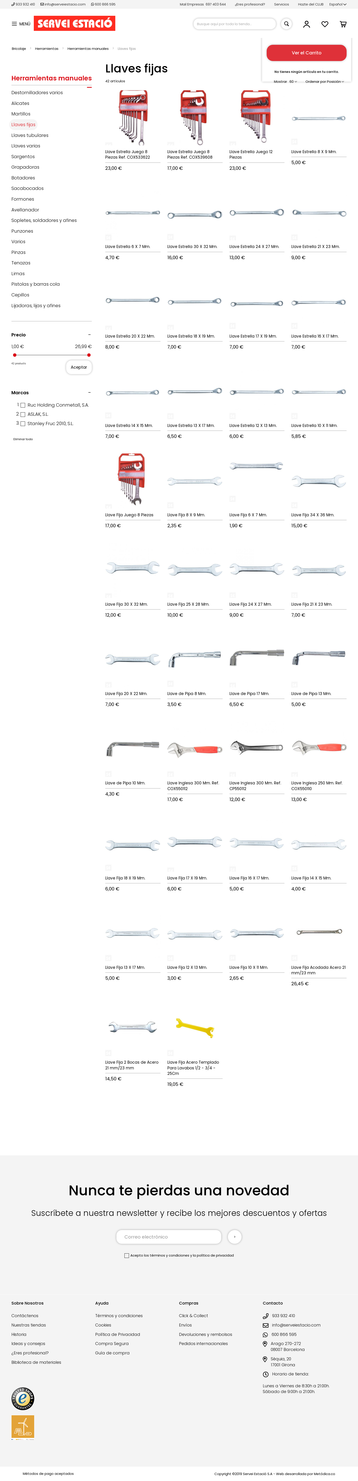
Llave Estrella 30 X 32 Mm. (192, 246)
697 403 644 (216, 4)
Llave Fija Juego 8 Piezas (129, 515)
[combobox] (235, 24)
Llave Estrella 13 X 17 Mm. (191, 425)
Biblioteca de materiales (36, 1362)
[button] (338, 4)
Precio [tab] (18, 335)
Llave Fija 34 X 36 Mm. (312, 515)
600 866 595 (103, 4)
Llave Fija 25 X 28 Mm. (188, 604)
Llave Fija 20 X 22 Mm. (126, 693)
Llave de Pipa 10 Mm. (125, 783)
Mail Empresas (192, 4)
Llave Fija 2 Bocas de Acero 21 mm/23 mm (131, 1065)
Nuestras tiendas (28, 1325)
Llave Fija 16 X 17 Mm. (249, 878)
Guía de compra (112, 1353)
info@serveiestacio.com (63, 4)
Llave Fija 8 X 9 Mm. (186, 515)
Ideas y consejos (28, 1343)
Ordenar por (315, 81)
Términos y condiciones (119, 1316)
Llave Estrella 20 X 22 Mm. (130, 336)
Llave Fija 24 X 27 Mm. (250, 604)
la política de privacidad (213, 1255)
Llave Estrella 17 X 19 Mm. (253, 336)
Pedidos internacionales (203, 1343)
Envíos (185, 1325)
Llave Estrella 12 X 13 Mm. (253, 425)
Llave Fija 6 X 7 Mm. (248, 515)
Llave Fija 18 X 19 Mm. (125, 878)
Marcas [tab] (20, 392)
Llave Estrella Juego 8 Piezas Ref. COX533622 (127, 154)
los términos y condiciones (166, 1255)
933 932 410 (23, 4)
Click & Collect (193, 1316)
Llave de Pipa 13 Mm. (311, 693)
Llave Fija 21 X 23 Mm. (311, 604)
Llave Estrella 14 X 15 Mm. (129, 425)
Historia (18, 1334)
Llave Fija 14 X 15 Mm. (311, 878)
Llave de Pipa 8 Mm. (186, 693)
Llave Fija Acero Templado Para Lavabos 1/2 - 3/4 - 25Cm (193, 1068)
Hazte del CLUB (311, 4)
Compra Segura (112, 1343)
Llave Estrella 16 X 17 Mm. (315, 336)
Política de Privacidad (117, 1334)
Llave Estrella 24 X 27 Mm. (254, 246)
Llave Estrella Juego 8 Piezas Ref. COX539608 (190, 154)
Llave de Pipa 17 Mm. (249, 693)
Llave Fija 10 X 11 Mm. (248, 967)
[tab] (51, 79)
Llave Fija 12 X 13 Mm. (187, 967)
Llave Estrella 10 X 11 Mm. (314, 425)
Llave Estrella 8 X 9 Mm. (314, 151)
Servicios (281, 4)
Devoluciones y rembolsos (205, 1334)
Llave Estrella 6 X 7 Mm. (127, 246)
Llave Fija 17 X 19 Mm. (187, 878)
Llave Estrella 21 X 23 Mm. (315, 246)
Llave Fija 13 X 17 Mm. (125, 967)
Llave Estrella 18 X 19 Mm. (191, 336)
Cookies (103, 1325)
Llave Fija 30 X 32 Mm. (126, 604)
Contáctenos (24, 1316)
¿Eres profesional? (250, 4)
